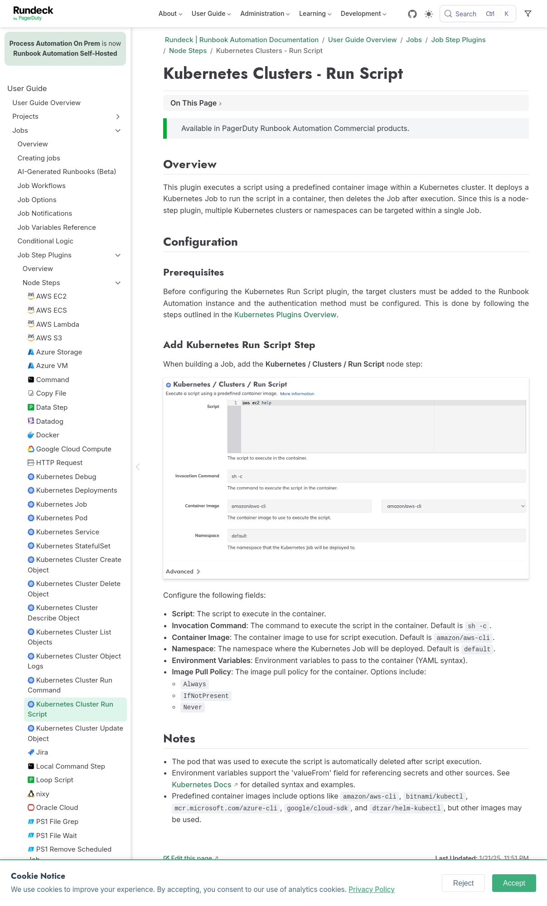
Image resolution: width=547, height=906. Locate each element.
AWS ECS (47, 310)
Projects (25, 116)
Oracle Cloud (53, 807)
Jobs (20, 130)
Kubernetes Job (57, 504)
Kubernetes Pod (57, 518)
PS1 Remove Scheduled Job (69, 854)
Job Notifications (45, 213)
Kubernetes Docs (201, 784)
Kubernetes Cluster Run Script (70, 709)
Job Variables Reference (57, 227)
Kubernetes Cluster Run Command (70, 685)
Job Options (37, 199)
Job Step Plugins (45, 255)
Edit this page (187, 858)
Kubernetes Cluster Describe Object (63, 612)
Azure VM (48, 365)
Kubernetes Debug (62, 476)
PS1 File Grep (53, 821)
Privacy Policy (372, 889)
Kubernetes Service (63, 532)
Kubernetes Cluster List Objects (69, 637)
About (170, 15)
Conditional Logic (45, 241)
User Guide (211, 15)
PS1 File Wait (52, 835)
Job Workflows (42, 185)
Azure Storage (55, 352)
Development (363, 15)
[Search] (478, 13)
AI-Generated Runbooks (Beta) (67, 171)
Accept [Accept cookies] (514, 883)
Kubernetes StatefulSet (69, 546)
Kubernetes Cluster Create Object (74, 564)
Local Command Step (66, 766)
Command (48, 379)
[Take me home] (36, 13)
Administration (265, 15)
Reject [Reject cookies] (463, 883)
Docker (43, 435)
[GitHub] (412, 14)
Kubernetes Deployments (72, 490)
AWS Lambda (53, 324)
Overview (33, 144)
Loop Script (50, 779)
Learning (315, 15)
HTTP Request (55, 462)
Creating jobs (39, 158)
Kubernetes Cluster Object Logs (74, 661)
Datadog (45, 421)
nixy (38, 794)
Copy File (47, 393)
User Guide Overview (46, 102)
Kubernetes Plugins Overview (285, 314)
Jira (38, 752)
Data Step (48, 407)
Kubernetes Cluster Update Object (75, 733)
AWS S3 (45, 338)
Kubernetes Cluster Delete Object (74, 588)
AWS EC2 (47, 296)
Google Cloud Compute (69, 449)
